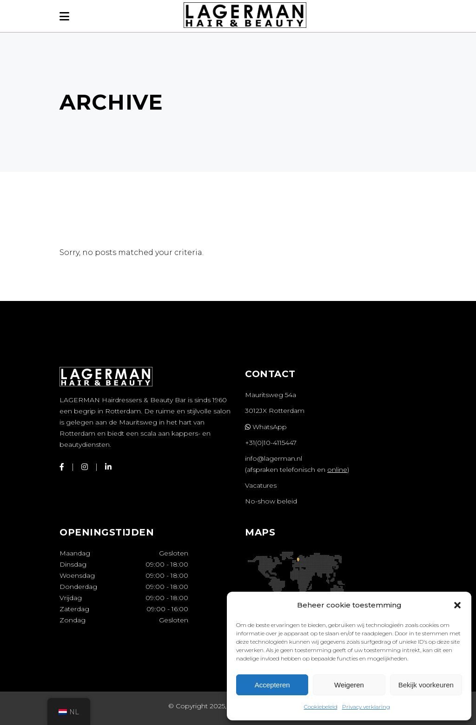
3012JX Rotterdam (274, 410)
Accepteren (272, 685)
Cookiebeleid (320, 706)
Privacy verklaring (366, 706)
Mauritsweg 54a (270, 395)
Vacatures (261, 485)
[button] (457, 605)
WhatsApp (266, 427)
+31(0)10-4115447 (271, 442)
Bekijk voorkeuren (426, 685)
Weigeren (349, 685)
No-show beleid (271, 501)
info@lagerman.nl (273, 458)
